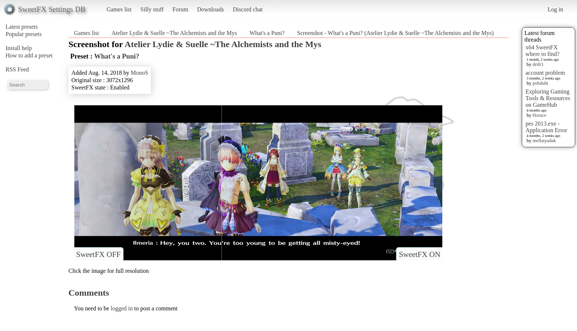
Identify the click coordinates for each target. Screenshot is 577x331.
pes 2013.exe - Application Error (546, 126)
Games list (119, 9)
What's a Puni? (266, 33)
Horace (539, 115)
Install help (19, 48)
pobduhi (540, 83)
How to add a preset (29, 55)
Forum (180, 9)
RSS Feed (17, 69)
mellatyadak (544, 140)
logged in (122, 308)
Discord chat (247, 9)
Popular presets (24, 34)
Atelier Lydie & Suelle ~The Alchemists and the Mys (174, 33)
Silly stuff (152, 9)
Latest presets (22, 27)
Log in (555, 9)
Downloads (210, 9)
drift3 (537, 64)
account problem (545, 73)
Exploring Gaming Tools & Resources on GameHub (547, 98)
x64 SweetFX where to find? (542, 50)
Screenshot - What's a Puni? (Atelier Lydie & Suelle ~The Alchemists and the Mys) (395, 33)
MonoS (139, 73)
